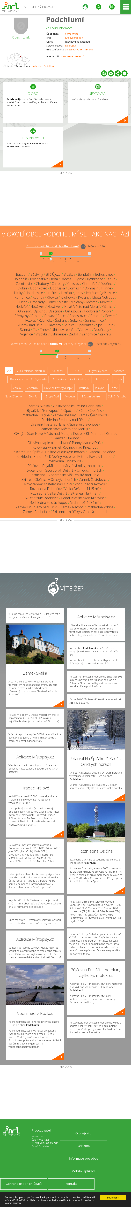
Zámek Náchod (72, 507)
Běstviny (37, 274)
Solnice (69, 325)
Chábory (42, 283)
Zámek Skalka (39, 406)
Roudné (96, 315)
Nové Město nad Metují (81, 306)
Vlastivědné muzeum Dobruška (77, 406)
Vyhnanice (58, 334)
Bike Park (34, 396)
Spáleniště (85, 325)
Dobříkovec (38, 288)
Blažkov (69, 274)
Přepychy (21, 315)
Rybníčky (45, 320)
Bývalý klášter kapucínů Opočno (51, 410)
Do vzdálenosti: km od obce (52, 246)
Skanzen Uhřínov (66, 438)
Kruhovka (37, 66)
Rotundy (84, 388)
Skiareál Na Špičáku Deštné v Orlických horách (49, 452)
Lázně (114, 388)
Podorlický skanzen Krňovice (82, 498)
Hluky (18, 292)
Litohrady (37, 302)
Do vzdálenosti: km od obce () (48, 344)
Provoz (49, 315)
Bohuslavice (104, 274)
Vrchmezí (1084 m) (84, 502)
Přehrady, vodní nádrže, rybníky (28, 379)
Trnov (44, 329)
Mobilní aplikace (83, 1171)
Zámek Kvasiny (64, 415)
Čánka (110, 279)
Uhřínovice (60, 329)
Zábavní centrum (92, 396)
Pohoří (106, 311)
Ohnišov (24, 311)
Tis (35, 329)
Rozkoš (30, 320)
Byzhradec (95, 279)
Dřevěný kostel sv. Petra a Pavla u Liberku (81, 456)
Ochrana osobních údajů (24, 1184)
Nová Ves (38, 306)
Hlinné (106, 288)
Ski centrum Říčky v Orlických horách (80, 511)
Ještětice (92, 292)
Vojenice (26, 334)
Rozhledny (102, 379)
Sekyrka (76, 320)
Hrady (118, 379)
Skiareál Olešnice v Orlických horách (48, 479)
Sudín (109, 325)
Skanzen (119, 371)
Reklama (83, 1146)
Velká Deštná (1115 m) (81, 488)
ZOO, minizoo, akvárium (31, 371)
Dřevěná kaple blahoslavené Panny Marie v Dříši (64, 442)
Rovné (110, 315)
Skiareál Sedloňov (101, 452)
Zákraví (105, 334)
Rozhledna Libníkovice (64, 461)
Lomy (51, 302)
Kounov (38, 297)
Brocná (66, 279)
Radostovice (78, 315)
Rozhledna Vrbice (100, 507)
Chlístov (73, 283)
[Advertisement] (65, 200)
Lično (23, 302)
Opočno (39, 311)
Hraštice (52, 292)
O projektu (83, 1133)
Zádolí (74, 334)
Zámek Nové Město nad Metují (64, 429)
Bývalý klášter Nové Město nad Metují (42, 433)
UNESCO (74, 371)
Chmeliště (90, 283)
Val (73, 329)
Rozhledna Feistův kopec (48, 502)
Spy (99, 325)
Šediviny (61, 320)
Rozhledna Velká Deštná (49, 493)
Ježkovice (108, 292)
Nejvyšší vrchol (13, 396)
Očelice (107, 306)
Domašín (75, 288)
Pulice (62, 315)
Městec (91, 302)
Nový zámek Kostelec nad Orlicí (48, 484)
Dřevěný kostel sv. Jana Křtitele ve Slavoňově (64, 424)
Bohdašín (85, 274)
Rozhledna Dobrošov (46, 488)
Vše (9, 371)
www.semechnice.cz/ (72, 56)
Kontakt (71, 1184)
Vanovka (84, 329)
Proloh (36, 315)
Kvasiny (83, 297)
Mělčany (77, 302)
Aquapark (57, 371)
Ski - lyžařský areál (97, 371)
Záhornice (89, 334)
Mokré (105, 302)
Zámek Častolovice (93, 479)
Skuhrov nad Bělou (30, 325)
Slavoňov (54, 325)
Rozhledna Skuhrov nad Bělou (65, 419)
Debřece (106, 283)
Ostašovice (73, 311)
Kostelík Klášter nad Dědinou (95, 433)
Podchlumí (65, 19)
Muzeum (70, 396)
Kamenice (22, 297)
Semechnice (71, 33)
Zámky (17, 388)
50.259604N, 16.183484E (79, 49)
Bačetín (22, 274)
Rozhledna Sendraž (31, 456)
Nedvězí (22, 306)
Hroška (66, 292)
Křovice (52, 297)
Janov (79, 292)
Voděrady (101, 329)
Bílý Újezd (53, 274)
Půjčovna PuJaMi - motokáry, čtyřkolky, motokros (64, 465)
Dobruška (70, 45)
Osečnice (55, 311)
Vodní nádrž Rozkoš (90, 484)
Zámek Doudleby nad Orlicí (36, 507)
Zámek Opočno (90, 410)
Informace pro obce (83, 1158)
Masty (63, 302)
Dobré (22, 288)
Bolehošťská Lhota (44, 279)
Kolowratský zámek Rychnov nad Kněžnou (65, 447)
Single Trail (52, 396)
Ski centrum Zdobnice (41, 498)
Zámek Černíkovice (92, 415)
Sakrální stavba (117, 396)
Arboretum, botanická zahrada (71, 379)
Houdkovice (34, 292)
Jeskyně (99, 388)
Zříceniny (32, 388)
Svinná (25, 329)
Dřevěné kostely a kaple (58, 388)
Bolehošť (20, 279)
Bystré (79, 279)
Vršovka (42, 334)
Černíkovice (24, 283)
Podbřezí (91, 311)
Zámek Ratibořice (36, 511)
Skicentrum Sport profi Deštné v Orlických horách (64, 470)
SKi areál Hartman (84, 493)
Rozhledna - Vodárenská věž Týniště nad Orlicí (65, 475)
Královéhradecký (74, 37)
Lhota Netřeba (103, 297)
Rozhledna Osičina (36, 415)
